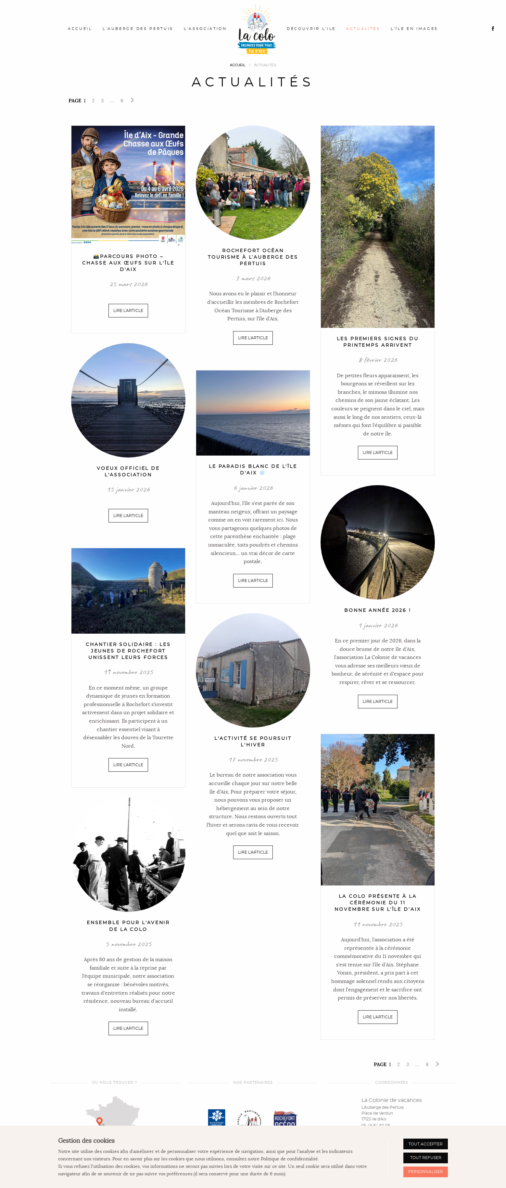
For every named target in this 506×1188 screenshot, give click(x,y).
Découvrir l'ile (311, 29)
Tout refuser (425, 1158)
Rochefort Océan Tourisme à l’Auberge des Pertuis (253, 257)
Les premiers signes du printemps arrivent (377, 342)
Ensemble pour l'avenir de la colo (128, 926)
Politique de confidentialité (289, 1159)
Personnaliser (425, 1172)
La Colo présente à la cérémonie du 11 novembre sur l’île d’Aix (378, 903)
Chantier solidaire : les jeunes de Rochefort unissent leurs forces (128, 651)
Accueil (80, 29)
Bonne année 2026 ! (377, 610)
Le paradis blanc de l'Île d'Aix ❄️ (253, 469)
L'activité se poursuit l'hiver (252, 741)
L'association (205, 29)
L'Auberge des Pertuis (138, 29)
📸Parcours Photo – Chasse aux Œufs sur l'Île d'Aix (128, 263)
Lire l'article (128, 311)
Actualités (363, 29)
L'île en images (414, 29)
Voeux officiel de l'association (128, 471)
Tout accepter (426, 1144)
